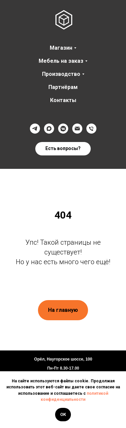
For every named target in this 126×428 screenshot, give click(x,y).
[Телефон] (91, 129)
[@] (77, 129)
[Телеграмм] (35, 129)
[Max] (49, 129)
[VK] (63, 129)
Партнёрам (63, 87)
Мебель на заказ (61, 61)
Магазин (61, 48)
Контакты (63, 100)
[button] (63, 148)
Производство (61, 74)
